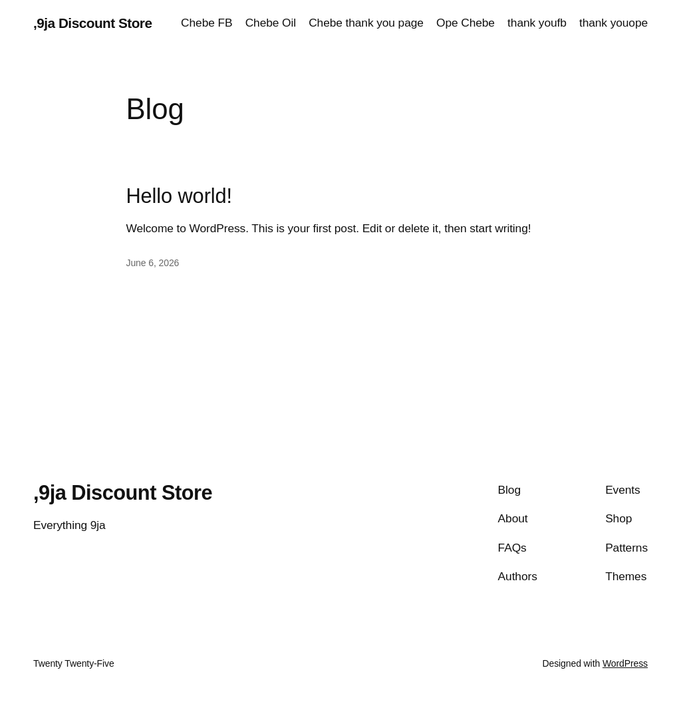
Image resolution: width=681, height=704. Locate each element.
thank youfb (537, 22)
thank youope (613, 22)
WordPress (625, 663)
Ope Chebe (465, 22)
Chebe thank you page (366, 22)
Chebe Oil (270, 22)
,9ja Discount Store (92, 23)
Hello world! (179, 196)
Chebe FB (206, 22)
